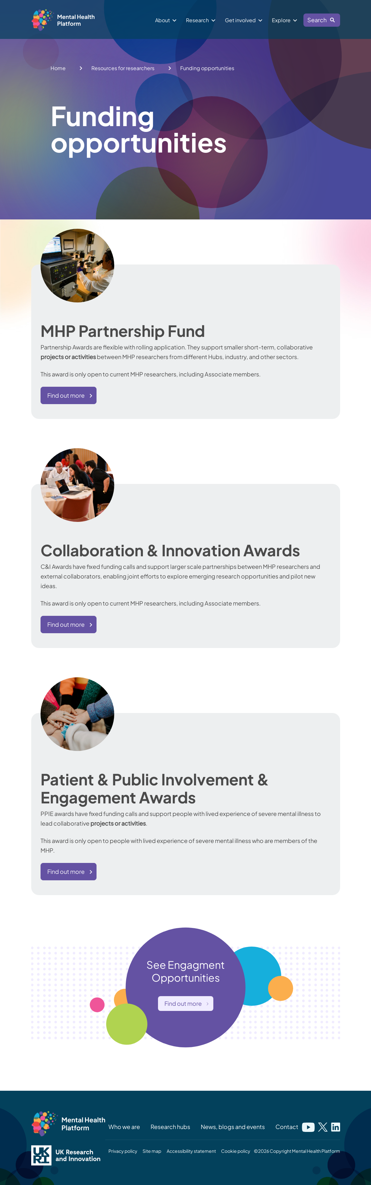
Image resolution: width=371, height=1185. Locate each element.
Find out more (66, 395)
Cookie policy (235, 1151)
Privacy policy (122, 1151)
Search (318, 21)
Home (58, 68)
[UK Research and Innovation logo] (68, 1155)
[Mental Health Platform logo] (68, 1123)
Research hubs (170, 1126)
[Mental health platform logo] (64, 21)
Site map (152, 1151)
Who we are (124, 1126)
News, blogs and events (233, 1126)
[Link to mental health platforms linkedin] (335, 1127)
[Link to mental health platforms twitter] (323, 1127)
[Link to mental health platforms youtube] (308, 1127)
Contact (286, 1126)
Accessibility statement (191, 1151)
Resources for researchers (122, 68)
